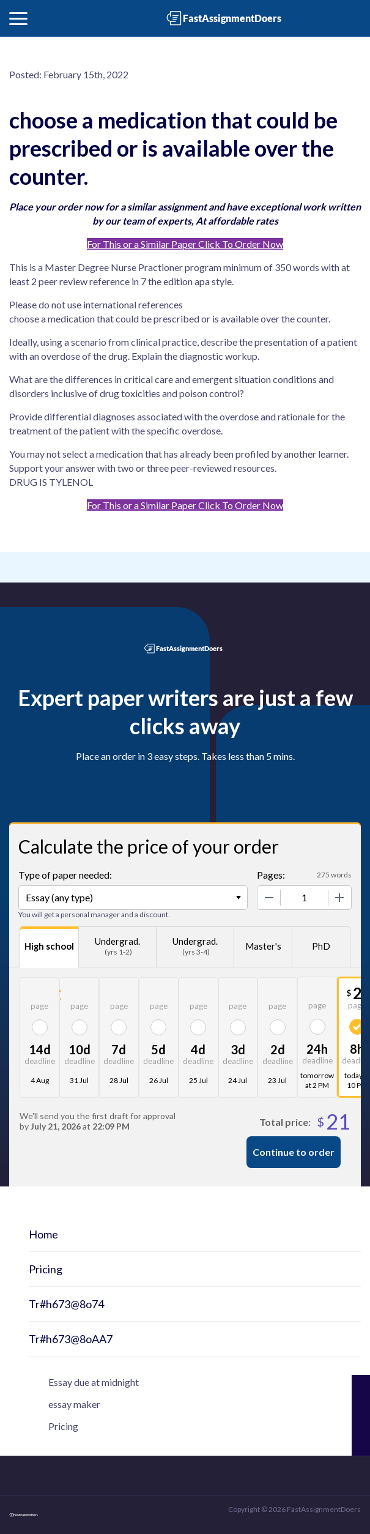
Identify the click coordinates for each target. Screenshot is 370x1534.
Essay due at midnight (93, 1382)
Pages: (271, 875)
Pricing (45, 1269)
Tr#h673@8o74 (66, 1304)
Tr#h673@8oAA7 (71, 1339)
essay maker (74, 1404)
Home (43, 1234)
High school (49, 945)
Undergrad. (117, 947)
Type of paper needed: (65, 875)
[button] (18, 18)
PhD (321, 945)
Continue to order (294, 1152)
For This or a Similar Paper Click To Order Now (185, 244)
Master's (263, 945)
